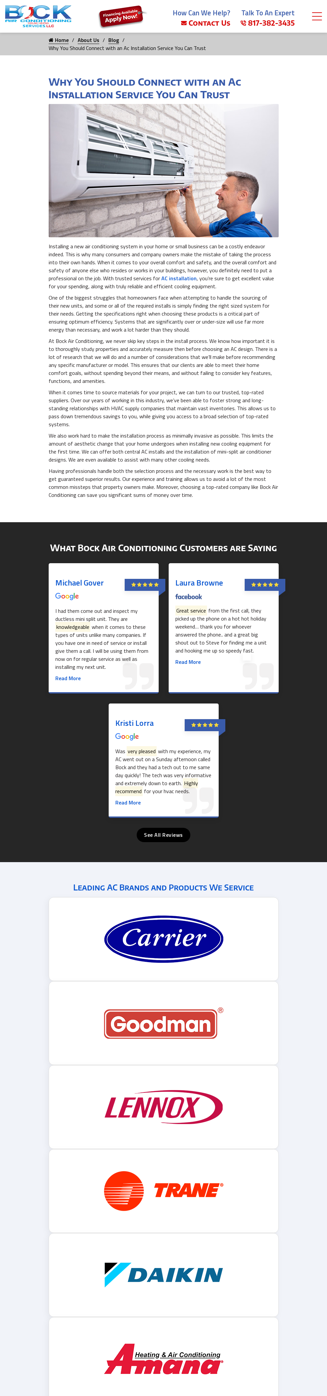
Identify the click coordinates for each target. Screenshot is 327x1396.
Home (59, 40)
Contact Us (205, 22)
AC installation (179, 278)
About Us (88, 40)
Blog (113, 40)
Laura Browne (199, 583)
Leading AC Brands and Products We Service (163, 887)
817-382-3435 (267, 22)
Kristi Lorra (134, 723)
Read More (68, 678)
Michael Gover (79, 583)
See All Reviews (163, 835)
